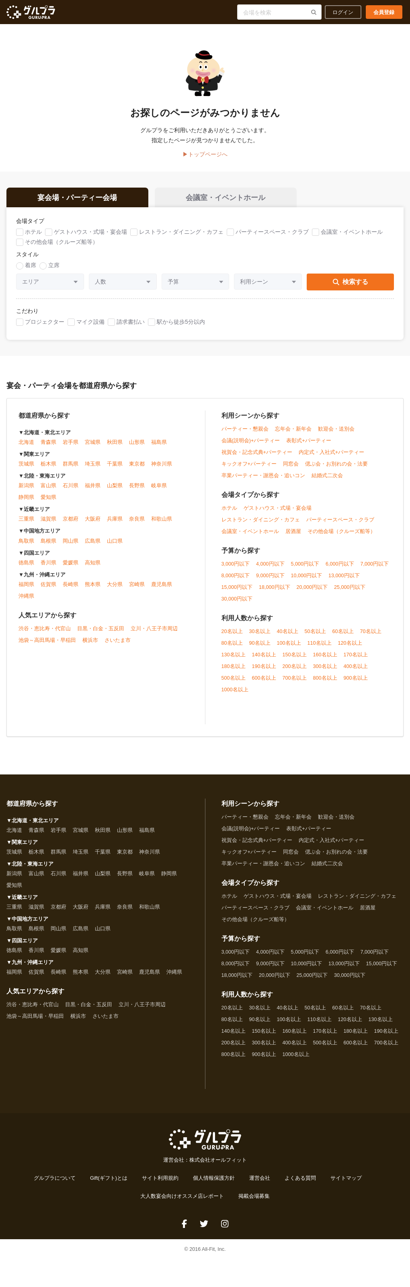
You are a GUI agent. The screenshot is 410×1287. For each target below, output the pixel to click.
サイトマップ (346, 1179)
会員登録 (383, 12)
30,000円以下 (237, 600)
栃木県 (48, 465)
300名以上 (325, 667)
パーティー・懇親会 (245, 430)
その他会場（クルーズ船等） (61, 243)
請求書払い (131, 323)
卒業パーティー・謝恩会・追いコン (263, 477)
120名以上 (350, 644)
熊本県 (92, 585)
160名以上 (325, 656)
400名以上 (356, 667)
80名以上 (232, 644)
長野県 (137, 487)
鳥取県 (26, 542)
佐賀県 (48, 585)
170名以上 (356, 656)
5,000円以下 (305, 565)
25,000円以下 (349, 588)
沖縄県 (26, 597)
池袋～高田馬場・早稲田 (47, 641)
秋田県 (115, 444)
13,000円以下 (344, 577)
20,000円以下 (312, 588)
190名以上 (264, 667)
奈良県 (137, 520)
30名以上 (260, 632)
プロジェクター (44, 323)
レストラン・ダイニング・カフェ (181, 233)
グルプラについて (55, 1179)
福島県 (159, 444)
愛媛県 (70, 564)
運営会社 (259, 1179)
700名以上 (295, 679)
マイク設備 (90, 323)
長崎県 (70, 585)
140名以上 (264, 656)
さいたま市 (118, 641)
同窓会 (291, 465)
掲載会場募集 (254, 1197)
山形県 (137, 444)
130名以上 (233, 656)
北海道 (26, 444)
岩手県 (70, 444)
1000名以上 (234, 691)
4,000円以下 (270, 565)
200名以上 (295, 667)
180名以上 (233, 667)
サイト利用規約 (160, 1179)
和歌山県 (161, 520)
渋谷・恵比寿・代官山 (44, 630)
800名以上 (325, 679)
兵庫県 (115, 520)
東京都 (137, 465)
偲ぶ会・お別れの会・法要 (336, 465)
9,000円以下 (270, 577)
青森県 (48, 444)
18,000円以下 (274, 588)
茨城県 (26, 465)
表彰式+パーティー (308, 442)
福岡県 (26, 585)
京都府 (70, 520)
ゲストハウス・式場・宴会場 (90, 233)
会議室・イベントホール (352, 233)
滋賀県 (48, 520)
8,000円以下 (235, 577)
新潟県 (26, 487)
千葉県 (115, 465)
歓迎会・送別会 (336, 430)
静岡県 (26, 499)
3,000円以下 (235, 565)
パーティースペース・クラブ (272, 233)
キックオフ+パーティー (249, 465)
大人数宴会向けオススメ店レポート (182, 1197)
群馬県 (70, 465)
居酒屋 (293, 532)
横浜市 (90, 641)
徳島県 (26, 564)
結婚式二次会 (327, 477)
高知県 (92, 564)
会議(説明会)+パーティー (250, 442)
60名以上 (343, 632)
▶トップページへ (205, 154)
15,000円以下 (237, 588)
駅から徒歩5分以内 (181, 323)
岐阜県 (159, 487)
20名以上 (232, 632)
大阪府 (92, 520)
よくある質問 (300, 1179)
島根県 (48, 542)
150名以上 (295, 656)
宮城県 (92, 444)
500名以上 (233, 679)
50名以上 (315, 632)
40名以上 (287, 632)
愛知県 (48, 499)
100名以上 (289, 644)
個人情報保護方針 (214, 1179)
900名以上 (356, 679)
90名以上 (260, 644)
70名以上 (370, 632)
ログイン (342, 12)
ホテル (33, 233)
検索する (350, 283)
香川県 (48, 564)
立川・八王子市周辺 (154, 630)
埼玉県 (92, 465)
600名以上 (264, 679)
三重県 (26, 520)
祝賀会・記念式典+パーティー (256, 453)
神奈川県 (161, 465)
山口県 (115, 542)
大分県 (115, 585)
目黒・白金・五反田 (100, 630)
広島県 (92, 542)
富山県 (48, 487)
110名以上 (320, 644)
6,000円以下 (340, 565)
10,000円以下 (306, 577)
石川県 (70, 487)
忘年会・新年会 (293, 430)
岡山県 (70, 542)
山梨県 (115, 487)
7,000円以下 (375, 565)
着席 (30, 266)
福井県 (92, 487)
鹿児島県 (161, 585)
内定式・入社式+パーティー (331, 453)
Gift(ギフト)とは (108, 1179)
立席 (53, 266)
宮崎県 (137, 585)
